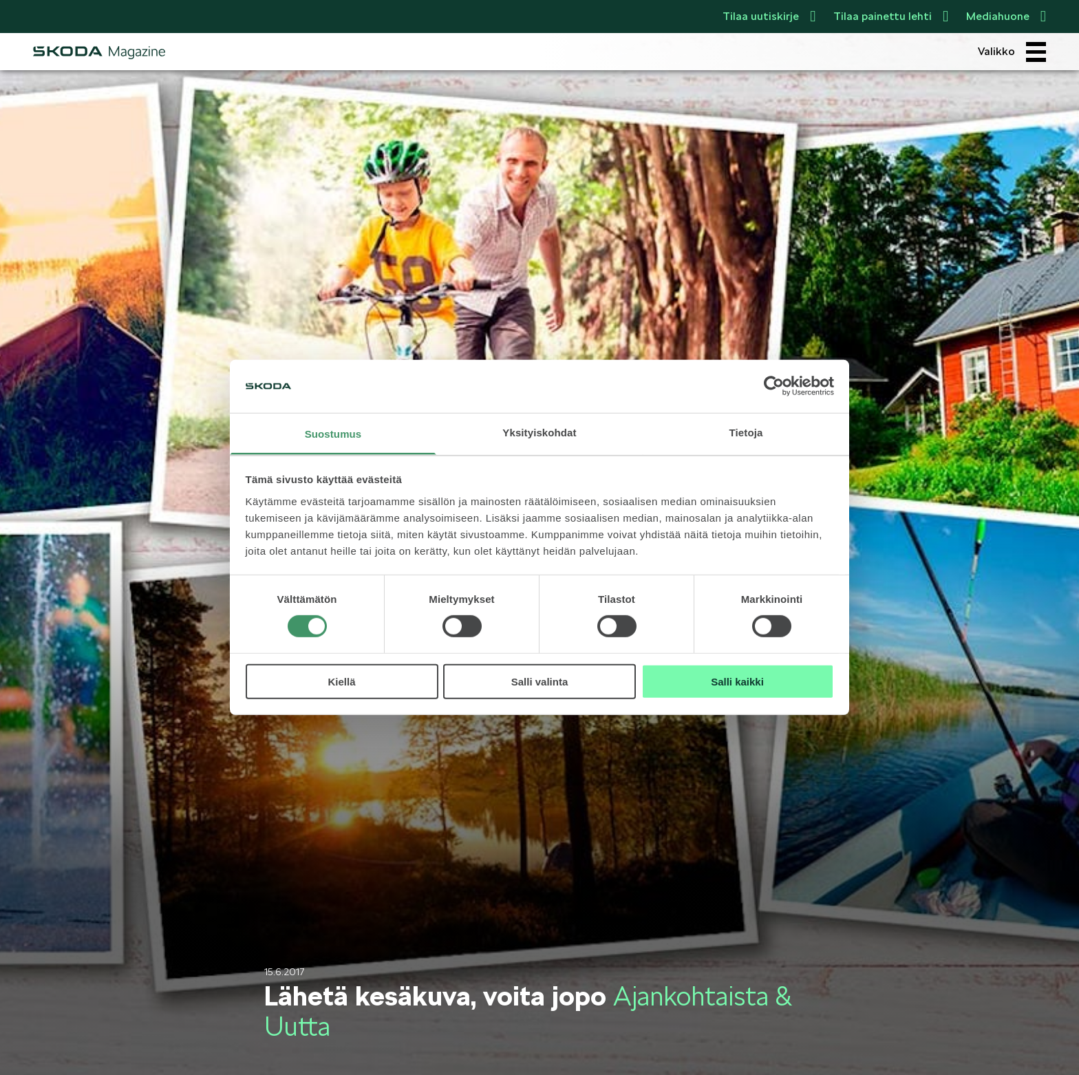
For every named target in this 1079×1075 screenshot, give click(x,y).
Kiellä (341, 681)
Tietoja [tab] (746, 432)
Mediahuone (1006, 16)
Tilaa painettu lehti (890, 16)
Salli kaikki (737, 681)
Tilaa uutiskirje (769, 16)
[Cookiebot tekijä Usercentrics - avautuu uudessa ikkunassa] (774, 386)
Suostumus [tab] (333, 434)
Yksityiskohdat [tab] (539, 432)
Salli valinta (539, 681)
